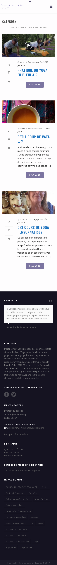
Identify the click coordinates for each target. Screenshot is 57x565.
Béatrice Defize (11, 452)
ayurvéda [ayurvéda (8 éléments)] (33, 493)
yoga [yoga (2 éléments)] (36, 541)
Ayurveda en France (39, 368)
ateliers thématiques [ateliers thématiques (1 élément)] (15, 493)
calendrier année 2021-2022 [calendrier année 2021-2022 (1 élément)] (18, 499)
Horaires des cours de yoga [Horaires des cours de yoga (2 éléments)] (18, 511)
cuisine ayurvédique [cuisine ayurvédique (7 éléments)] (15, 505)
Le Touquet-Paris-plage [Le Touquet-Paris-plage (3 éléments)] (16, 517)
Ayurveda (32, 128)
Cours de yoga (33, 62)
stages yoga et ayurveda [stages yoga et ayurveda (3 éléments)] (16, 529)
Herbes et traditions (14, 455)
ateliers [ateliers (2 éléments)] (45, 487)
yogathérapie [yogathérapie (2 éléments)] (26, 547)
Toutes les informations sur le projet (22, 470)
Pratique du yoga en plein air (32, 72)
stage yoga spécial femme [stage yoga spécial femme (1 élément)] (17, 541)
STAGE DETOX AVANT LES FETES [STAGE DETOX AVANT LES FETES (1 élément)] (19, 523)
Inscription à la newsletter (16, 434)
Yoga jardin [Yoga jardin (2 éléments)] (11, 547)
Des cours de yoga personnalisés (33, 230)
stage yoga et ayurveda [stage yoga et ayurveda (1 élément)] (16, 535)
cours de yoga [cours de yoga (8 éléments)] (41, 499)
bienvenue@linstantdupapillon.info (27, 427)
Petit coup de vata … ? (33, 139)
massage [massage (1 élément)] (34, 517)
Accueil (13, 28)
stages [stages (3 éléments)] (40, 523)
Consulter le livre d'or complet (22, 327)
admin (22, 62)
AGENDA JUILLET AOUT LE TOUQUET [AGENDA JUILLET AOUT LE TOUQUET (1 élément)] (21, 487)
